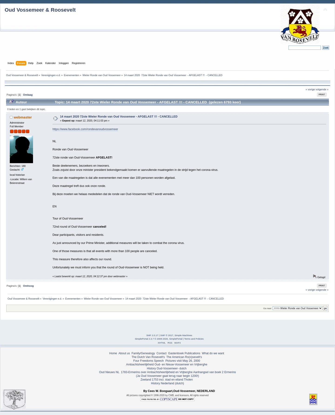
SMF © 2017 (166, 335)
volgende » (322, 89)
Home (113, 353)
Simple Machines (183, 335)
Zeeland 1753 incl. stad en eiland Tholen (167, 379)
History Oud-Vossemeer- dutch (166, 368)
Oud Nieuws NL (109, 372)
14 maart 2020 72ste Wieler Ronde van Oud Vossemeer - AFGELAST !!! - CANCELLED (119, 116)
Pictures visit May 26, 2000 (182, 360)
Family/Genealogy (143, 353)
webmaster (23, 117)
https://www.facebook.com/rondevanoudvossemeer (85, 129)
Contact (162, 353)
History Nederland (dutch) (167, 383)
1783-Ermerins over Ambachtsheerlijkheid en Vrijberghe (156, 372)
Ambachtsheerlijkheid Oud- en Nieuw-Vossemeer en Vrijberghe (166, 364)
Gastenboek (176, 353)
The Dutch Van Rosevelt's (148, 357)
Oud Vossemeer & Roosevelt (40, 10)
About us (124, 353)
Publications (192, 353)
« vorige (310, 89)
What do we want (213, 353)
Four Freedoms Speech (148, 360)
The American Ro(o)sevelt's (184, 357)
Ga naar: (267, 308)
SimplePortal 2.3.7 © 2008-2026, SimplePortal (158, 338)
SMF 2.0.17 (152, 335)
